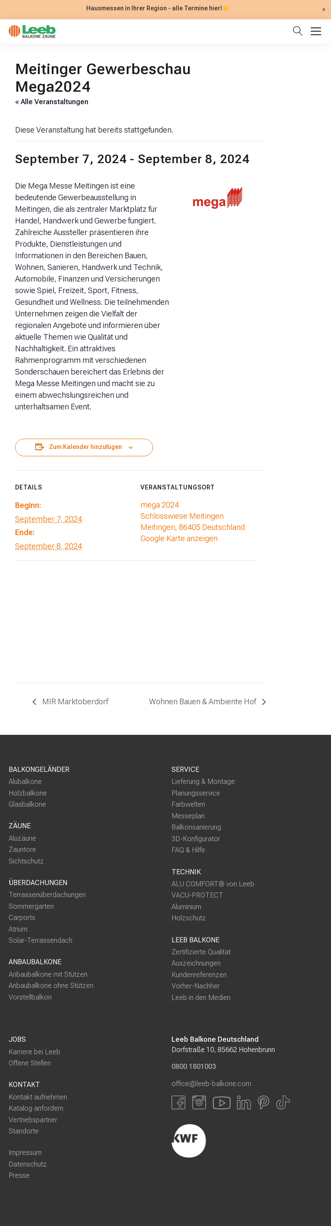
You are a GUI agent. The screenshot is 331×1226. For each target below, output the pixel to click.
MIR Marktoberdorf (74, 701)
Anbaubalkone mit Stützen (48, 974)
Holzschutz (189, 918)
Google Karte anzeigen (179, 538)
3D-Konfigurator (196, 839)
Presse (19, 1175)
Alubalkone (25, 781)
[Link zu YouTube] (221, 1102)
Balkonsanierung (196, 827)
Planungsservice (196, 793)
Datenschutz (28, 1164)
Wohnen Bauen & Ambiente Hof (203, 701)
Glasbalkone (27, 804)
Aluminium (186, 907)
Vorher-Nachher (196, 986)
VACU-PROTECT (197, 895)
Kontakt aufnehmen (38, 1097)
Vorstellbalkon (30, 997)
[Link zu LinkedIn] (244, 1102)
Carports (22, 917)
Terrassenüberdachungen (47, 895)
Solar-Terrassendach (40, 940)
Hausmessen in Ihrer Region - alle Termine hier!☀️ (157, 8)
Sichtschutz (26, 861)
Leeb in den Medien (201, 998)
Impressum (25, 1153)
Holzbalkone (28, 793)
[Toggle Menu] (316, 31)
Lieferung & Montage (203, 781)
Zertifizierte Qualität (201, 952)
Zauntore (22, 849)
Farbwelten (188, 804)
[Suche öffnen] (299, 31)
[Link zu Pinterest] (263, 1102)
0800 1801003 (194, 1066)
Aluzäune (22, 838)
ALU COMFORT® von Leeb (213, 884)
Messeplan (188, 816)
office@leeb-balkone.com (211, 1083)
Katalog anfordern (36, 1108)
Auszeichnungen (196, 963)
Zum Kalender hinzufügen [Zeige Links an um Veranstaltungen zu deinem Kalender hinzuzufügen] (85, 447)
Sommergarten (31, 906)
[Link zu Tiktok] (283, 1102)
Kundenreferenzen (199, 975)
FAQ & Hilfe (188, 850)
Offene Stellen (30, 1063)
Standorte (24, 1131)
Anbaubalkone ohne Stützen (51, 985)
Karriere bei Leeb (34, 1052)
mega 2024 (160, 504)
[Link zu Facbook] (178, 1102)
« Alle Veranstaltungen (51, 102)
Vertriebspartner (33, 1120)
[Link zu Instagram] (199, 1102)
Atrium (18, 929)
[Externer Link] (234, 1141)
